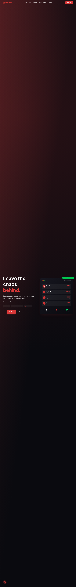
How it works (28, 2)
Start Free (69, 2)
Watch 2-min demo (24, 312)
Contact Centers (42, 2)
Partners (50, 2)
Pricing (35, 2)
